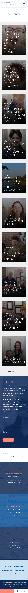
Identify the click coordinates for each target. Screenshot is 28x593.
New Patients (18, 566)
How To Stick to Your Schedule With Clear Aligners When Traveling (13, 77)
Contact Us (14, 574)
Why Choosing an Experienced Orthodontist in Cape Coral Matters (14, 113)
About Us (8, 566)
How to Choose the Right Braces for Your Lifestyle (13, 287)
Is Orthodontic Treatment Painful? (14, 254)
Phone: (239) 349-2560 (14, 476)
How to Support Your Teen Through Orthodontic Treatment (14, 148)
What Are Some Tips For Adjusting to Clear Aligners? (14, 322)
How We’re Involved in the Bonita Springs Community (12, 184)
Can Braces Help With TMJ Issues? (13, 221)
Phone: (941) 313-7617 (14, 542)
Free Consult (7, 591)
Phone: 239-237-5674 (14, 509)
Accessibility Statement (10, 584)
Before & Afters (20, 570)
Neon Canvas (15, 586)
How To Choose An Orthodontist (14, 359)
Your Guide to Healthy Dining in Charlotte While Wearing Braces (12, 43)
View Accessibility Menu (21, 584)
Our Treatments (7, 570)
